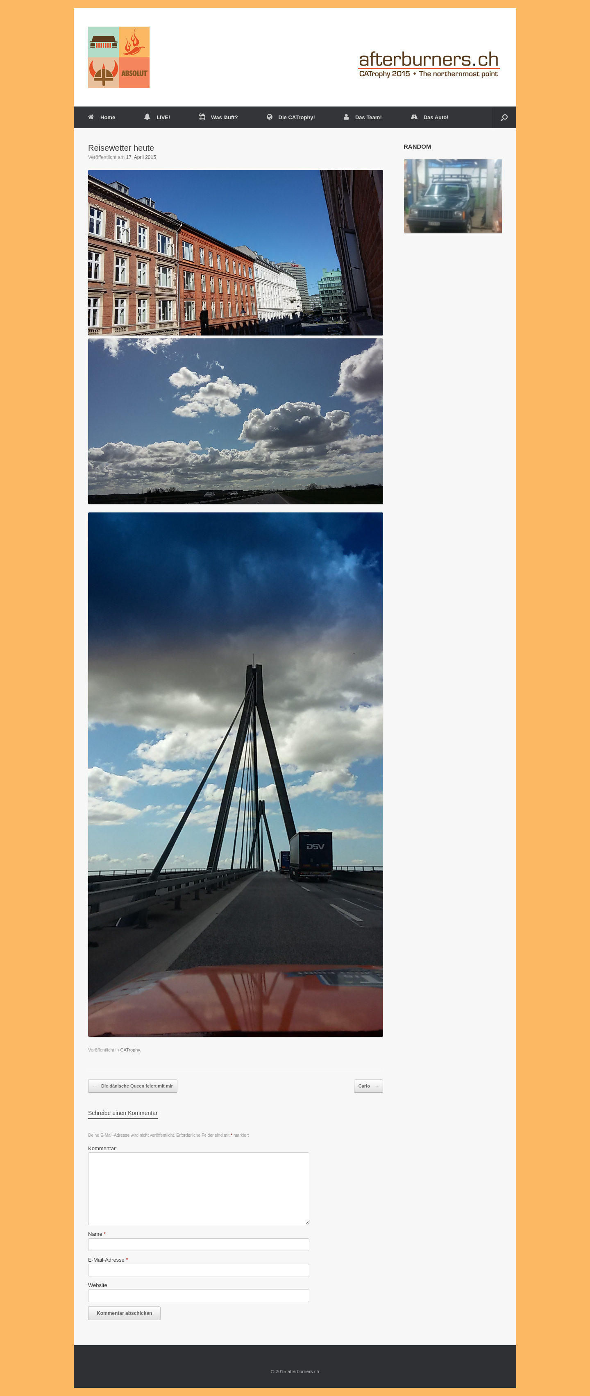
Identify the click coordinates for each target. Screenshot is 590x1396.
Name (97, 1234)
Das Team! (363, 117)
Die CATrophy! (291, 117)
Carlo (369, 1086)
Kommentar (102, 1148)
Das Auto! (430, 117)
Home (101, 117)
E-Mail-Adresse (108, 1260)
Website (97, 1285)
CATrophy (130, 1049)
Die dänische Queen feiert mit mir (133, 1086)
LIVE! (157, 117)
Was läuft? (218, 117)
